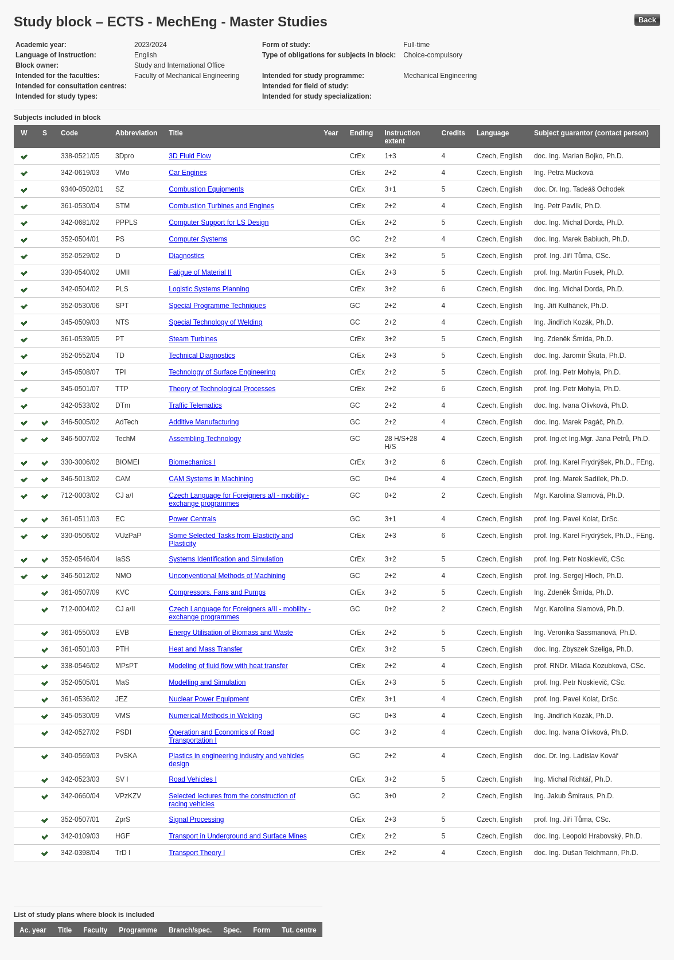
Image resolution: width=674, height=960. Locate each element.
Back (647, 19)
